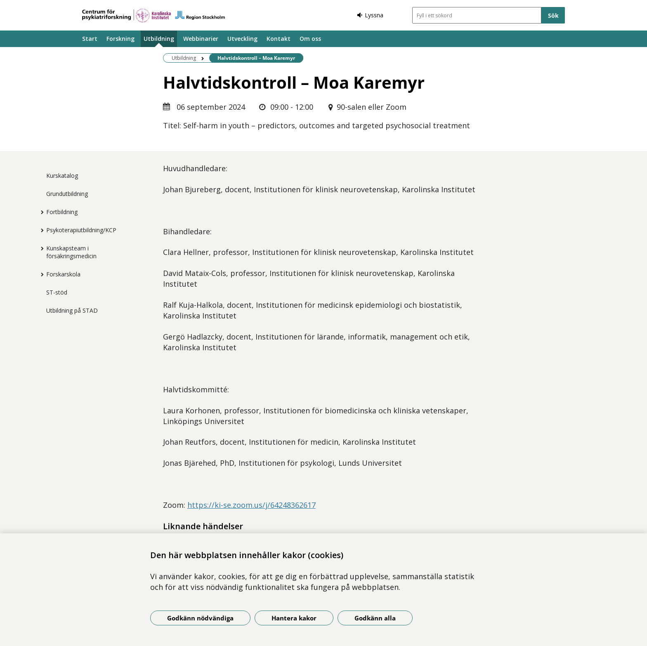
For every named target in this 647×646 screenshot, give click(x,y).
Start (89, 38)
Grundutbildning (67, 194)
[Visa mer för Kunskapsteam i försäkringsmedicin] (40, 248)
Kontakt (278, 38)
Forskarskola (63, 274)
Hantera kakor (294, 618)
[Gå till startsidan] (153, 15)
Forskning (120, 38)
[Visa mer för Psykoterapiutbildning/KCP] (40, 230)
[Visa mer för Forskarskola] (40, 274)
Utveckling (242, 38)
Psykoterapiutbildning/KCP (81, 230)
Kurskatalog (62, 175)
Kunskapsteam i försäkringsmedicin (71, 252)
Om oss (310, 38)
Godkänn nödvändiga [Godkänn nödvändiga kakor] (200, 618)
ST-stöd (56, 292)
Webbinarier (200, 38)
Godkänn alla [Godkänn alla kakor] (375, 618)
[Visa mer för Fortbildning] (40, 212)
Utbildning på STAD (72, 310)
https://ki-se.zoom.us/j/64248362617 (251, 505)
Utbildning (159, 38)
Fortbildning (62, 212)
